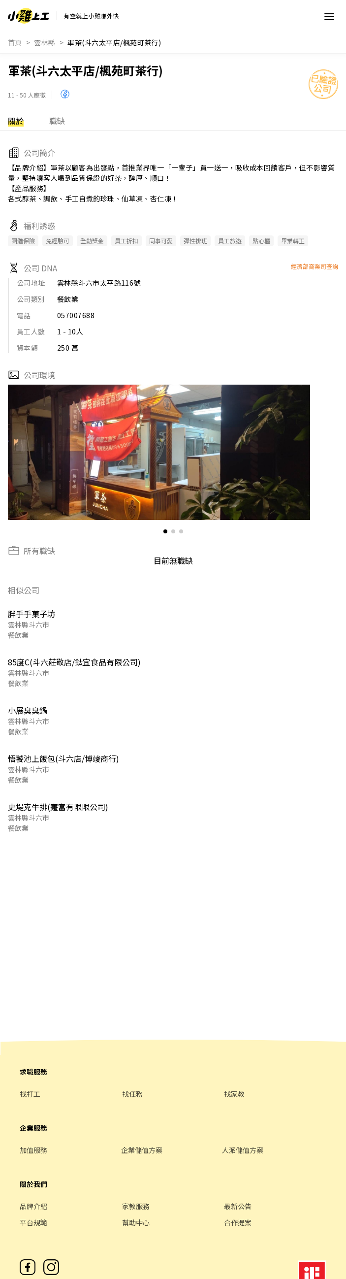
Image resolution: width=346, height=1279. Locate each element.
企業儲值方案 (141, 1150)
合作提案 (238, 1222)
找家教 (234, 1094)
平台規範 (33, 1222)
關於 (16, 121)
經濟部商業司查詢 (314, 266)
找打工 (30, 1094)
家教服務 (136, 1206)
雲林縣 (44, 42)
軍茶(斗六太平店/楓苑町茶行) (114, 42)
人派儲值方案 (242, 1150)
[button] (298, 452)
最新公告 (238, 1206)
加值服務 (33, 1150)
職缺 (57, 121)
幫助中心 (136, 1222)
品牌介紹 (33, 1206)
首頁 (15, 42)
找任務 (132, 1094)
